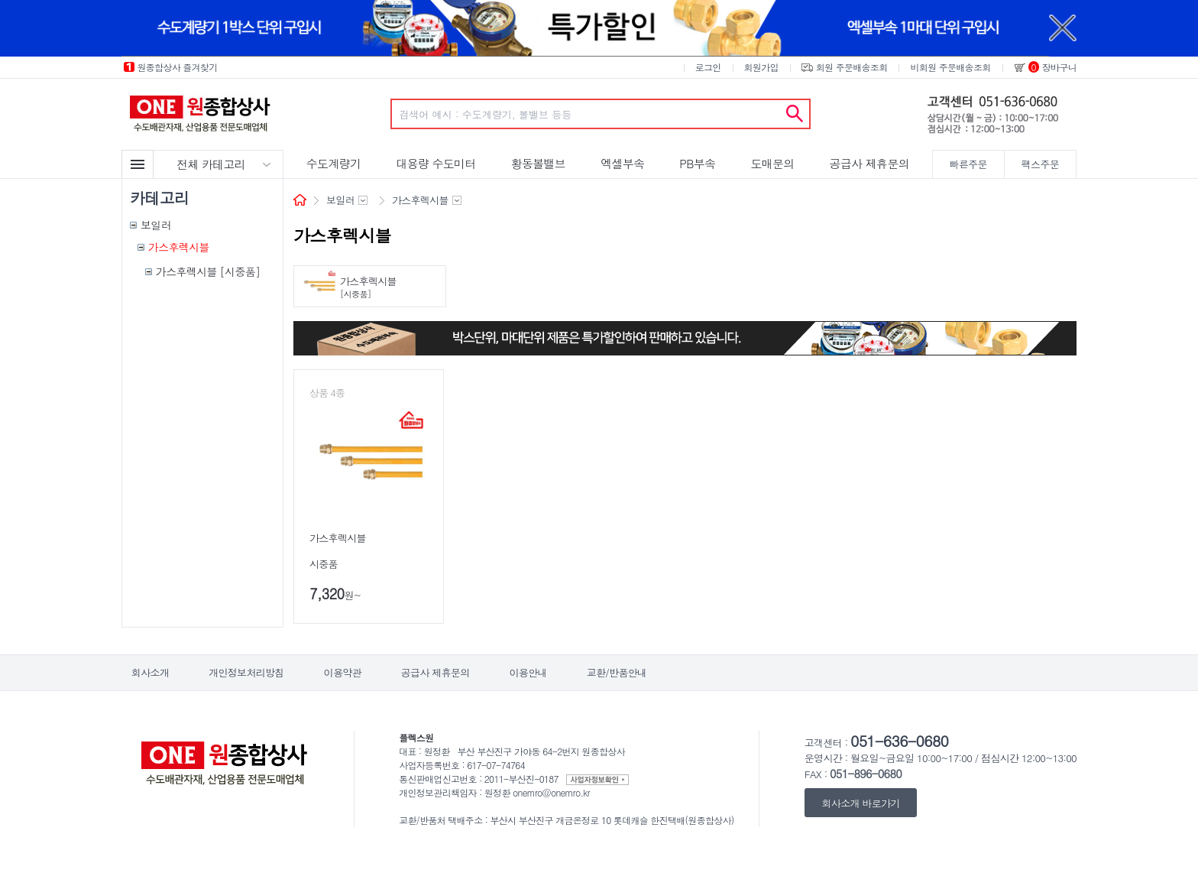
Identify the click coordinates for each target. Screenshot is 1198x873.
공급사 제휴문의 (869, 163)
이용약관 (342, 672)
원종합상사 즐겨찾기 (178, 66)
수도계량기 (333, 163)
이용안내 (528, 672)
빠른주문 (968, 164)
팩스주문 (1040, 164)
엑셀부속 (622, 163)
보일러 (156, 224)
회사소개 (150, 672)
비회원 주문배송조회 (950, 66)
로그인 (708, 66)
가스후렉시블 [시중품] (208, 271)
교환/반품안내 (617, 672)
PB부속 (697, 163)
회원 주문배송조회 (852, 66)
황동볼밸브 (538, 163)
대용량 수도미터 (435, 163)
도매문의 (772, 163)
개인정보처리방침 (246, 672)
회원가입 (761, 66)
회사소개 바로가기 (861, 802)
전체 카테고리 (210, 164)
